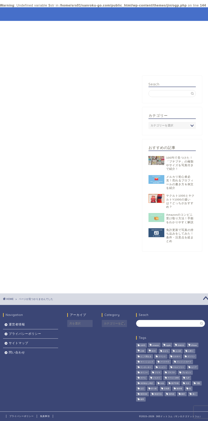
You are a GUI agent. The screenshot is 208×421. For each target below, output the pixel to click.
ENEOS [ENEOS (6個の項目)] (181, 345)
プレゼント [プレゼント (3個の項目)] (186, 372)
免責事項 (45, 416)
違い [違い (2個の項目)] (194, 394)
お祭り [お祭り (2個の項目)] (191, 351)
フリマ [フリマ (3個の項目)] (157, 372)
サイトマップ (18, 343)
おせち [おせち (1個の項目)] (165, 351)
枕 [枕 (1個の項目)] (190, 389)
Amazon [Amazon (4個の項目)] (155, 345)
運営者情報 (17, 324)
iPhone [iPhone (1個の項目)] (194, 345)
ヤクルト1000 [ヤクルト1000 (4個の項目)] (173, 378)
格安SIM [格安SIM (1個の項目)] (143, 394)
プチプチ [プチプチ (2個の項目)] (171, 372)
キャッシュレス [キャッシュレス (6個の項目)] (146, 362)
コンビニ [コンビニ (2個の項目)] (162, 367)
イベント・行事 (34, 253)
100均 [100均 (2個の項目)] (142, 345)
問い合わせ (17, 352)
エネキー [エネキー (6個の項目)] (176, 356)
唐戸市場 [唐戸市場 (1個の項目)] (175, 383)
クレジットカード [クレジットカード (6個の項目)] (184, 362)
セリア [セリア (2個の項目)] (194, 367)
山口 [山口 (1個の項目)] (142, 389)
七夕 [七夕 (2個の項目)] (188, 378)
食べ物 (27, 280)
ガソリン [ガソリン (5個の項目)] (191, 356)
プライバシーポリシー (25, 333)
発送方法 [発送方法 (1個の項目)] (158, 394)
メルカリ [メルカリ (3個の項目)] (156, 378)
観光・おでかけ (165, 13)
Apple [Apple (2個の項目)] (168, 345)
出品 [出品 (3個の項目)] (162, 383)
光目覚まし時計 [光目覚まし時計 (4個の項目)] (146, 383)
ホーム (131, 13)
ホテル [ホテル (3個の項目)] (143, 378)
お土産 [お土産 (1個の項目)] (178, 351)
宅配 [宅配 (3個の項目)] (198, 383)
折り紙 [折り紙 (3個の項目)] (154, 389)
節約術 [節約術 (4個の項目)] (171, 394)
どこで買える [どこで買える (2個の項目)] (145, 356)
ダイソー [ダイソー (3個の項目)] (144, 372)
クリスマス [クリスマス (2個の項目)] (164, 362)
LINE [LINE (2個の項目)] (142, 351)
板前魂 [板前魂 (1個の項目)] (179, 389)
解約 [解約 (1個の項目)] (183, 394)
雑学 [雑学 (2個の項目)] (142, 399)
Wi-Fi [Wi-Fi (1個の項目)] (154, 351)
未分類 (27, 258)
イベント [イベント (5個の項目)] (162, 356)
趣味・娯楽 (31, 274)
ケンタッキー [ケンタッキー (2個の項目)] (145, 367)
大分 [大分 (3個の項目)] (187, 383)
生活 (25, 263)
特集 (145, 13)
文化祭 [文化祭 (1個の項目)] (166, 389)
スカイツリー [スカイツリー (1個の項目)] (178, 367)
